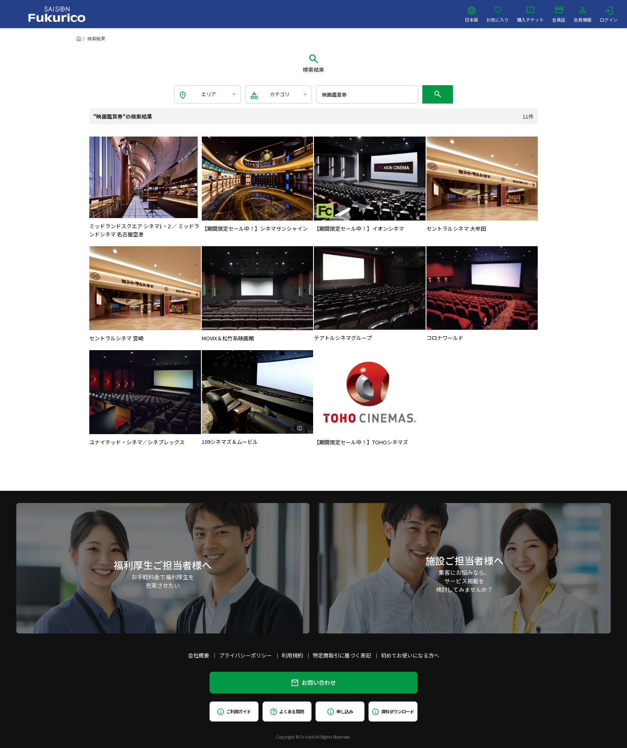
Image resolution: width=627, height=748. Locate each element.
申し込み (340, 711)
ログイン (609, 14)
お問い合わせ (313, 682)
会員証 (558, 14)
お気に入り (497, 14)
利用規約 (292, 655)
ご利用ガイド (233, 711)
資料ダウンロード (392, 711)
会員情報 (583, 14)
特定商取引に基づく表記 (342, 655)
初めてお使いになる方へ (410, 655)
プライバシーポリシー (245, 655)
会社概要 (198, 655)
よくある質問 (286, 711)
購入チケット (530, 14)
